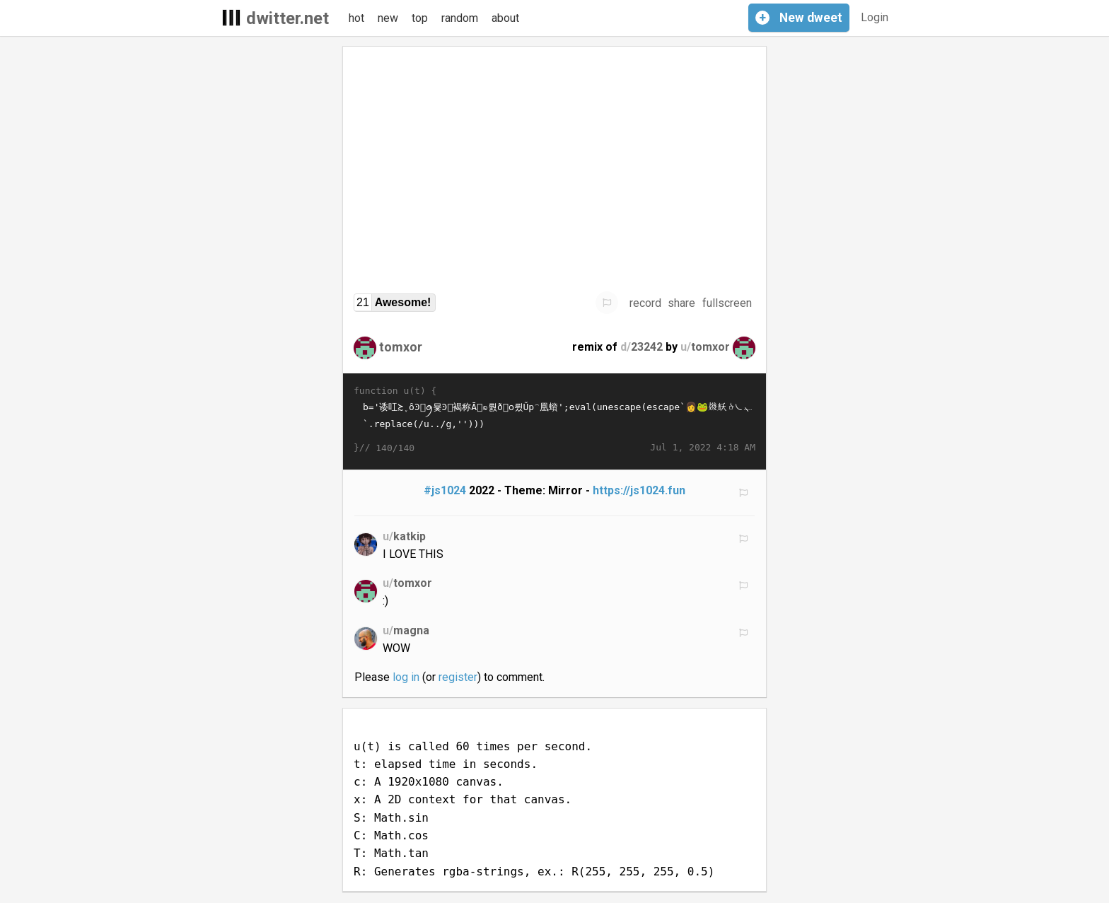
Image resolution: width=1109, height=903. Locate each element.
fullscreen (727, 303)
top (420, 18)
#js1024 (445, 490)
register (458, 677)
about (505, 18)
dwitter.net (287, 18)
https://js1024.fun (639, 490)
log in (406, 677)
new (388, 18)
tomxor (400, 346)
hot (356, 18)
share (681, 303)
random (459, 18)
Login (874, 17)
